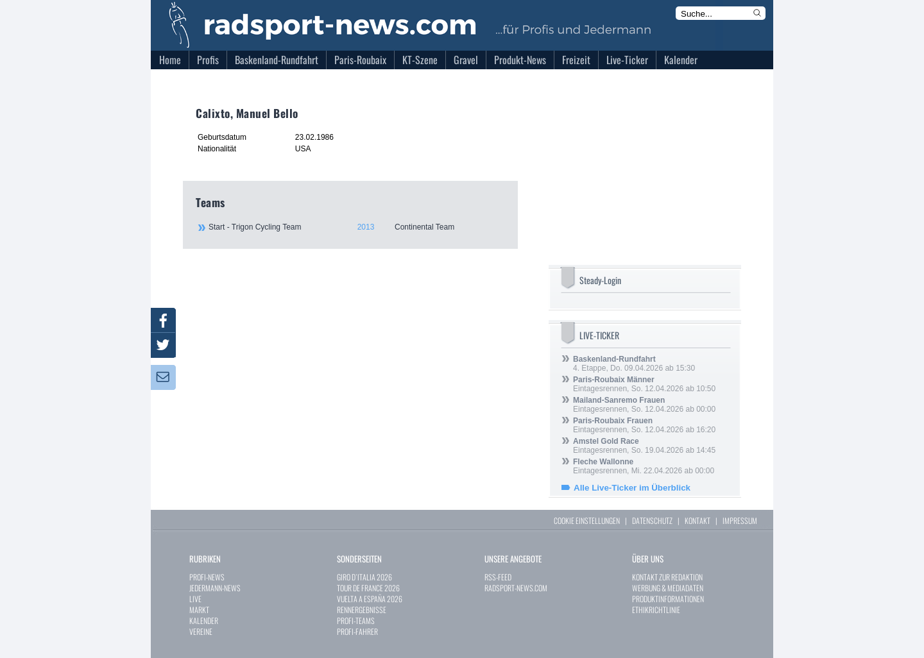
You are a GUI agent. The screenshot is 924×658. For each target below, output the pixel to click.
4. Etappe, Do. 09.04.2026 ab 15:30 (634, 364)
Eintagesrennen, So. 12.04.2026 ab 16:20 (644, 425)
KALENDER (203, 620)
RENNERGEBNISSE (361, 609)
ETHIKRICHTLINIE (656, 609)
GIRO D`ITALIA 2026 (364, 576)
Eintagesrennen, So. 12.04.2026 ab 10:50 (644, 384)
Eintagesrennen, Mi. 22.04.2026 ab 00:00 (643, 466)
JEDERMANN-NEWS (215, 587)
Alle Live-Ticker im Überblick (632, 488)
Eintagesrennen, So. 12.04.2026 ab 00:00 (644, 405)
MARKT (199, 609)
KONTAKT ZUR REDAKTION (667, 576)
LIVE (195, 598)
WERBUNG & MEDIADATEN (667, 587)
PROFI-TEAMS (356, 620)
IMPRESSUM (740, 520)
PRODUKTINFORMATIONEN (668, 598)
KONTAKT (697, 520)
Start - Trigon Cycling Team (356, 227)
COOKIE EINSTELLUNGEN (587, 520)
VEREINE (200, 631)
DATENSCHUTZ (652, 520)
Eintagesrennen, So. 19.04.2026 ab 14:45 (644, 446)
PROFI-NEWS (207, 576)
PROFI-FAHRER (357, 631)
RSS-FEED (497, 576)
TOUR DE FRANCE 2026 (368, 587)
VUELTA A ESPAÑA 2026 (369, 598)
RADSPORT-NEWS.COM (515, 587)
